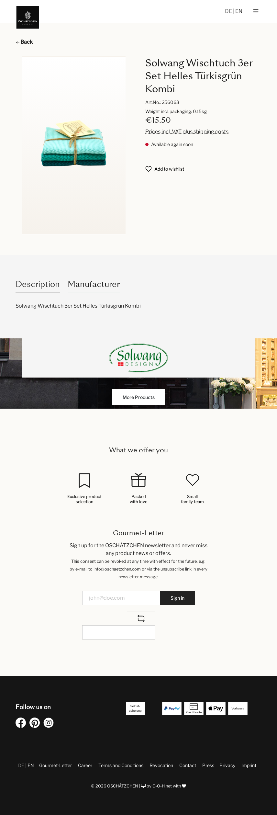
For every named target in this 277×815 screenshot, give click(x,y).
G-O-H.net (162, 786)
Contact (187, 765)
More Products (139, 397)
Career (85, 765)
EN (238, 11)
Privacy (227, 765)
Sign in (177, 598)
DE (229, 11)
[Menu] (255, 11)
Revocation (161, 765)
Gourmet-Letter (55, 765)
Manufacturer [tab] (94, 284)
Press (208, 765)
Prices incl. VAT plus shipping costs (186, 132)
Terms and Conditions (120, 765)
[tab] (38, 284)
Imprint (248, 765)
